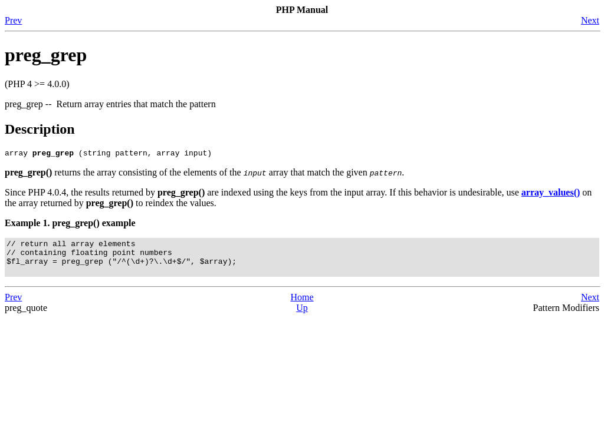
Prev (13, 20)
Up (302, 317)
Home (301, 306)
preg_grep (46, 54)
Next (590, 20)
